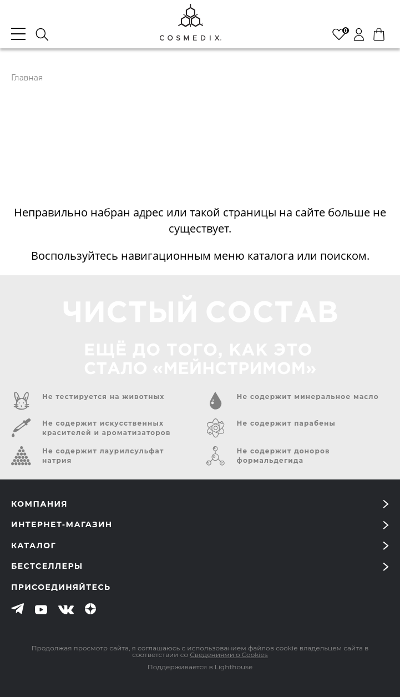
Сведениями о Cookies (228, 654)
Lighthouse (233, 667)
